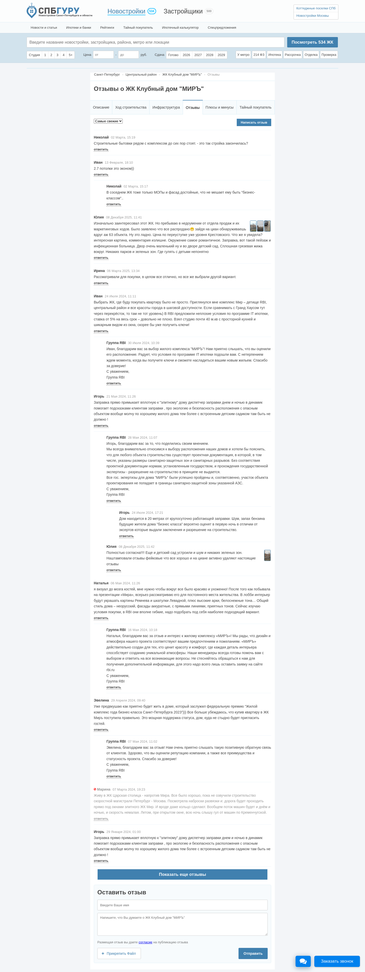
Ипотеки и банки (78, 27)
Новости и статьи (44, 27)
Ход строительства (131, 107)
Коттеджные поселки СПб (316, 8)
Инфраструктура (166, 107)
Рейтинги (107, 27)
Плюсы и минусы (219, 107)
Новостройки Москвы (312, 16)
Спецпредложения (222, 27)
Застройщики (183, 11)
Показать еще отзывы (182, 874)
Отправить (253, 953)
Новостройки (126, 11)
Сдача (159, 55)
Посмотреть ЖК (312, 42)
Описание (101, 107)
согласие (145, 942)
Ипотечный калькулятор (180, 27)
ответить (101, 149)
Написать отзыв (254, 122)
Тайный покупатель (138, 27)
